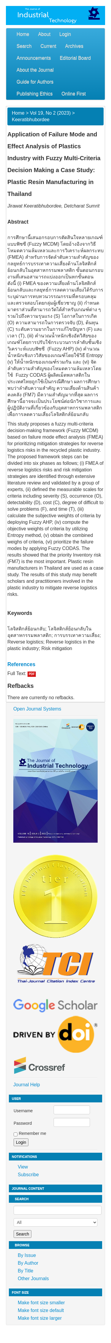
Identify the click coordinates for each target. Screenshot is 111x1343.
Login (65, 34)
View (23, 1166)
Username (23, 1110)
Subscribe (28, 1174)
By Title (25, 1270)
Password (23, 1123)
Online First (74, 93)
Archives (74, 46)
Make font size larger (40, 1318)
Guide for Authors (35, 81)
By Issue (27, 1255)
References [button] (21, 664)
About (44, 34)
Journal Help (26, 1084)
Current (48, 46)
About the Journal (35, 69)
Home (23, 34)
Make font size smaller (41, 1302)
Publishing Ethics (35, 93)
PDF (32, 674)
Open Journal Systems (37, 708)
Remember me (32, 1133)
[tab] (55, 664)
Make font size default (41, 1310)
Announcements (34, 57)
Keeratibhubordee (30, 119)
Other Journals (33, 1278)
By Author (28, 1263)
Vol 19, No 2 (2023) (50, 113)
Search (24, 46)
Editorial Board (75, 57)
